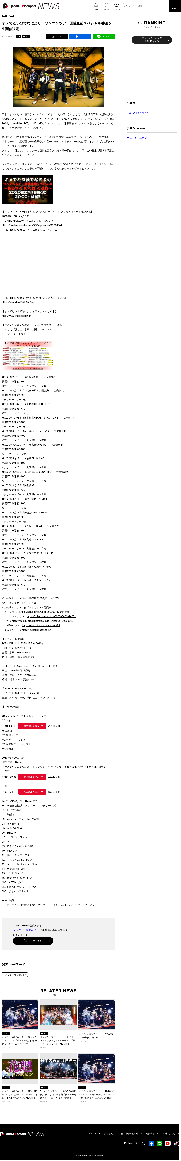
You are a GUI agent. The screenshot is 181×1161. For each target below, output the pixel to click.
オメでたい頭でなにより (27, 930)
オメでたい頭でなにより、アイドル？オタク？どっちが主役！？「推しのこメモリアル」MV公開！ (57, 1040)
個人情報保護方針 (129, 1133)
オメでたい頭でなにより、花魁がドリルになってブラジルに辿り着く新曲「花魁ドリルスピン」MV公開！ (19, 1094)
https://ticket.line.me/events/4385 (41, 625)
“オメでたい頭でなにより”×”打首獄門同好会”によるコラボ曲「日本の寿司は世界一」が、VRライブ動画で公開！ (58, 1094)
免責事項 (150, 1133)
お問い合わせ (169, 1133)
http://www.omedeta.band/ (16, 315)
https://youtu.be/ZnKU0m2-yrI (18, 302)
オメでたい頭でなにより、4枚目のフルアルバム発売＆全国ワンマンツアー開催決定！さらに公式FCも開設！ (96, 1094)
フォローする (33, 941)
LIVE (12, 15)
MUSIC (26, 37)
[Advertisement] (150, 72)
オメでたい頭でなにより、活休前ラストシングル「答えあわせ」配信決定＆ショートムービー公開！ (19, 1040)
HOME (4, 15)
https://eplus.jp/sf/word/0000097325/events (44, 611)
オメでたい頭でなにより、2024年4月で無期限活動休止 (95, 1036)
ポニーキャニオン (137, 137)
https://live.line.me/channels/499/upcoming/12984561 (32, 225)
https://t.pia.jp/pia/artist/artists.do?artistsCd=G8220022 (42, 620)
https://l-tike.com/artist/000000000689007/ (51, 616)
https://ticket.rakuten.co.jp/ (36, 629)
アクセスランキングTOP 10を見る (152, 40)
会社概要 (108, 1133)
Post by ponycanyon (138, 112)
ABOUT (92, 1133)
